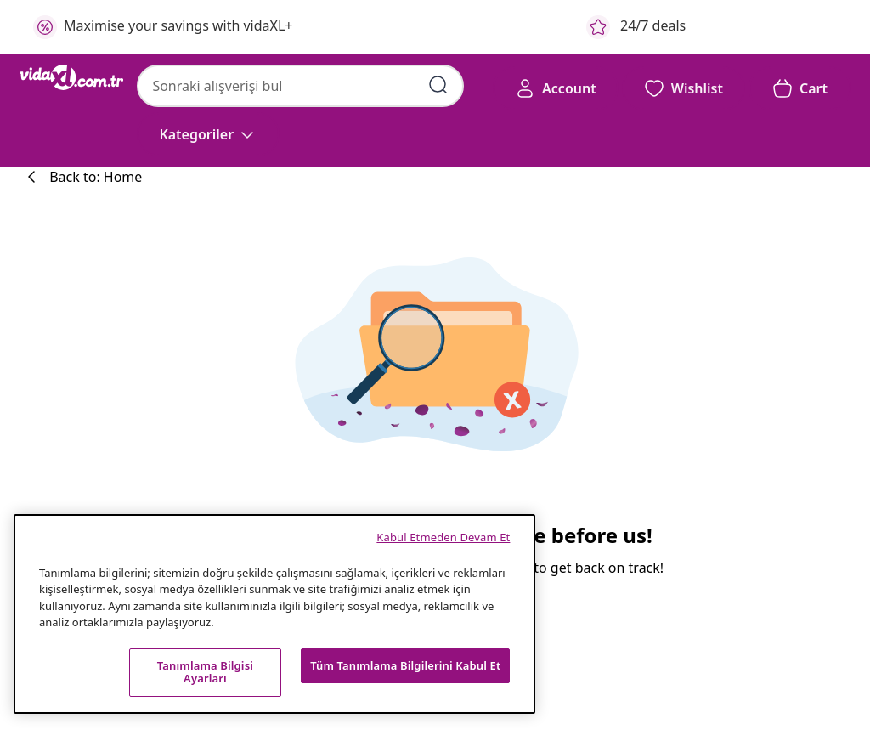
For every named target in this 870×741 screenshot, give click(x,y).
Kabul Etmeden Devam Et (443, 537)
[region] (274, 614)
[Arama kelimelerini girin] (438, 85)
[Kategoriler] (208, 134)
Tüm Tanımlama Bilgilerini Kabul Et (405, 665)
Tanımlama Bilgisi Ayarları (205, 672)
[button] (683, 88)
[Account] (556, 88)
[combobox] (300, 86)
